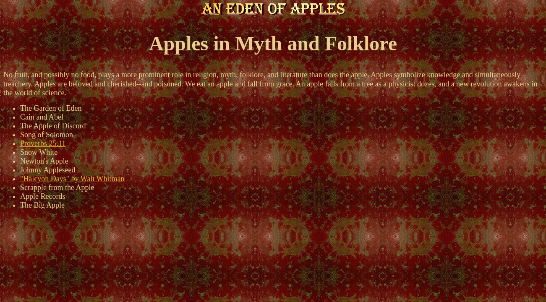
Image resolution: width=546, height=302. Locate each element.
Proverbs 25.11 (42, 143)
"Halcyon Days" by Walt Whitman (72, 178)
